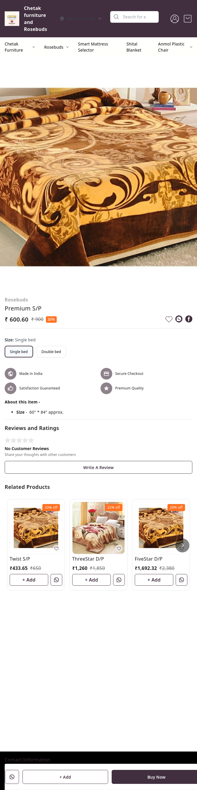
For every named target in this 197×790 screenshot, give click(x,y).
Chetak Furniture (14, 47)
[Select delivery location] (81, 18)
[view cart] (187, 18)
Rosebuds (53, 47)
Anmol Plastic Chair (171, 47)
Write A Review (98, 467)
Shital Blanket (134, 47)
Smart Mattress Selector (93, 47)
